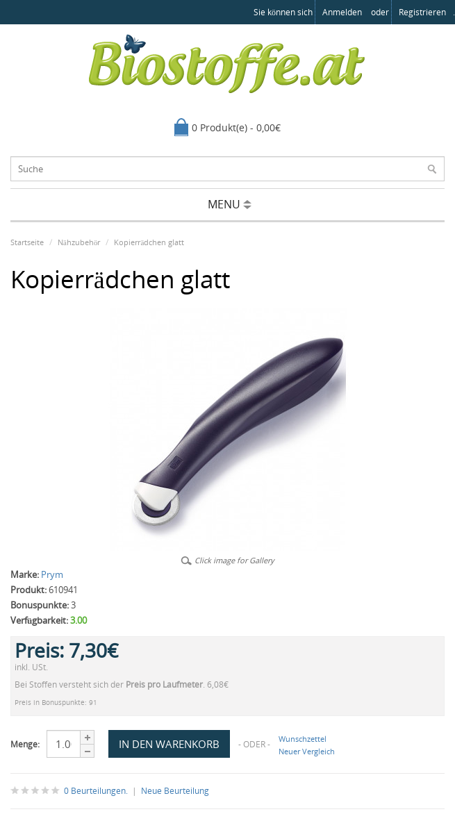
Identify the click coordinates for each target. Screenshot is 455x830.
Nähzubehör (79, 242)
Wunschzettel (302, 738)
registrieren (422, 12)
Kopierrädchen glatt (149, 242)
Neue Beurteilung (175, 791)
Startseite (27, 242)
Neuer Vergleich (307, 751)
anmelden (342, 12)
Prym (52, 574)
